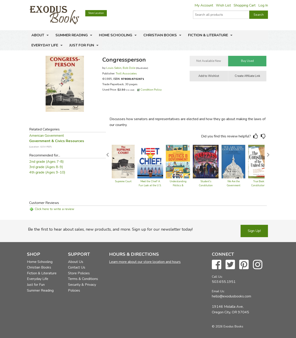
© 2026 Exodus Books (227, 326)
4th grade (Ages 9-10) (47, 172)
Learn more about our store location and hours (145, 261)
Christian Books (160, 35)
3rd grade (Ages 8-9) (46, 167)
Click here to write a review (54, 209)
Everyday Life (44, 45)
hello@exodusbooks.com (231, 296)
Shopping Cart (245, 5)
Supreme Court (123, 181)
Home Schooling (115, 35)
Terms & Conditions (83, 278)
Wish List (223, 5)
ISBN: (128, 79)
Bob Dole (129, 68)
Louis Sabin (113, 68)
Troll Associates (126, 73)
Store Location (96, 13)
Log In (263, 5)
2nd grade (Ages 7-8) (46, 161)
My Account (204, 5)
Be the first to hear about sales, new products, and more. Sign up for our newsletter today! (110, 229)
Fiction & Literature (208, 35)
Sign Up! (254, 230)
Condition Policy (151, 89)
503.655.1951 (224, 281)
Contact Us (76, 267)
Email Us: (218, 291)
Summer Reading (71, 35)
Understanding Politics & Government (178, 185)
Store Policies (79, 273)
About (37, 35)
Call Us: (217, 277)
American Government (46, 135)
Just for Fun (81, 45)
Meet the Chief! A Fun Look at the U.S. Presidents (150, 185)
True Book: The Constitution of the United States (261, 185)
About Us (75, 261)
